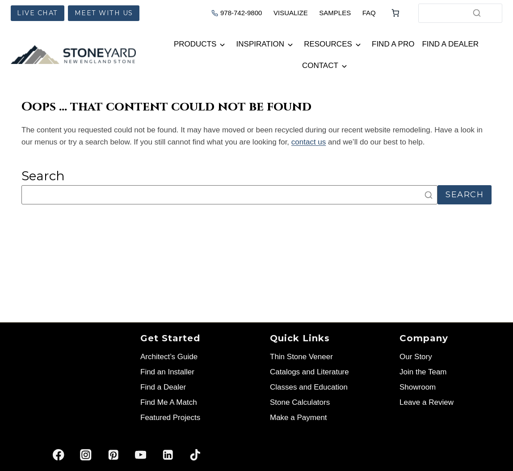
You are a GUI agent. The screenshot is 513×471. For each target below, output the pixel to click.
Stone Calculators (300, 402)
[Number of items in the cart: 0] (395, 13)
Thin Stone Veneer (301, 356)
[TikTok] (195, 454)
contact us (308, 142)
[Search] (477, 12)
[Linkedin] (167, 454)
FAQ (369, 13)
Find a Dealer (450, 44)
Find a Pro (393, 44)
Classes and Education (309, 387)
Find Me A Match (168, 402)
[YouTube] (140, 454)
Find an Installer (167, 372)
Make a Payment (298, 417)
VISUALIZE (290, 13)
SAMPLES (335, 13)
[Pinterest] (113, 454)
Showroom (417, 387)
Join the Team (423, 372)
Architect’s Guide (169, 356)
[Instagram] (86, 454)
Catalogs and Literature (309, 372)
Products (195, 44)
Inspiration (260, 44)
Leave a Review (426, 402)
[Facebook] (58, 454)
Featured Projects (170, 417)
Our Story (415, 356)
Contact (320, 65)
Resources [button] (328, 44)
